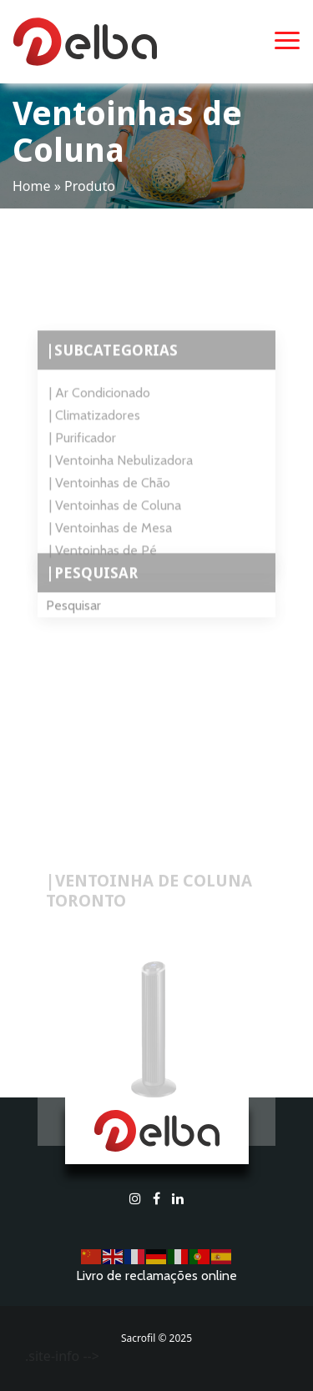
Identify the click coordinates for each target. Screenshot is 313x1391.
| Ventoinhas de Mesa (110, 541)
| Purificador (82, 451)
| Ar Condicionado (99, 406)
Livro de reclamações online (156, 1275)
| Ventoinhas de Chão (109, 496)
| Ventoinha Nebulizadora (121, 473)
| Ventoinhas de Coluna (115, 518)
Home (32, 186)
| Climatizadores (94, 428)
